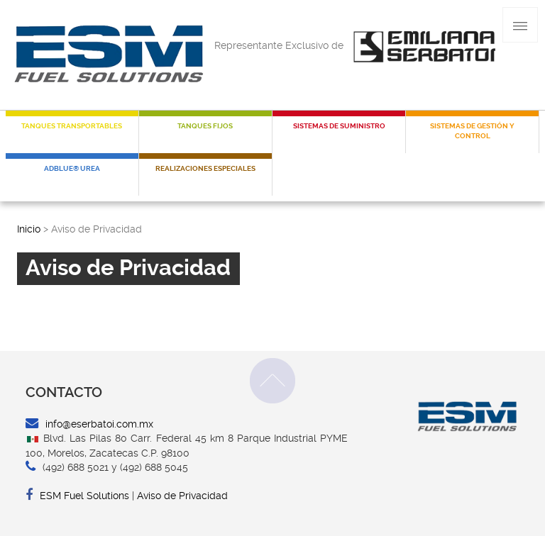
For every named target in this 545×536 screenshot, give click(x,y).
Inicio (28, 229)
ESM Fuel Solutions (77, 495)
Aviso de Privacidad (182, 495)
